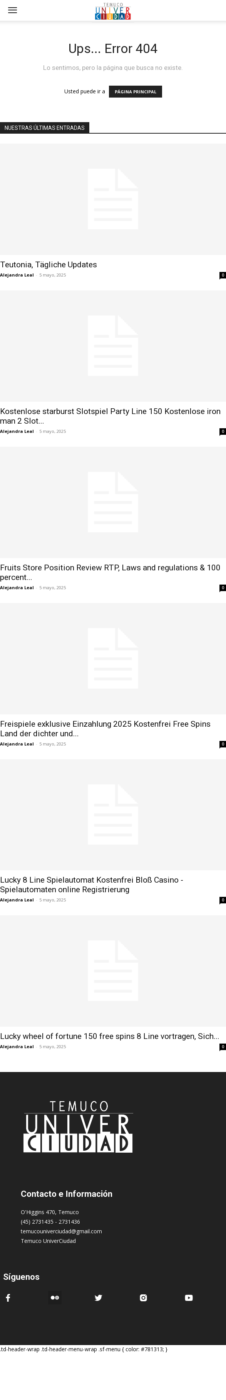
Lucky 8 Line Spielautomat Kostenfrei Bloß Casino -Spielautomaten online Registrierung (91, 884)
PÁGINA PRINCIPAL (135, 91)
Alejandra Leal (17, 275)
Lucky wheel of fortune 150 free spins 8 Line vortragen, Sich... (109, 1036)
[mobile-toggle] (12, 10)
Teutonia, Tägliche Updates (48, 264)
